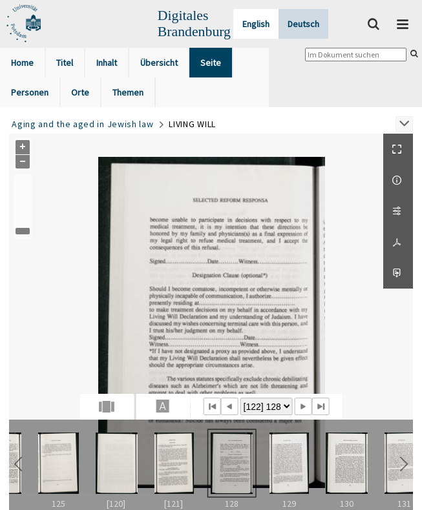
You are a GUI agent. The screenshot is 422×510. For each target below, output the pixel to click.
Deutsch (303, 24)
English (255, 24)
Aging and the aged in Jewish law (82, 124)
